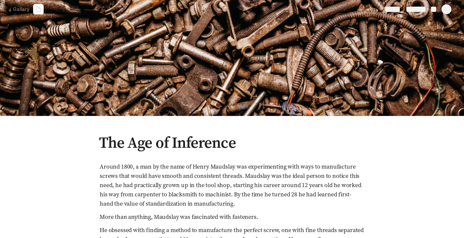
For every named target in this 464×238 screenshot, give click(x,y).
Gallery (19, 9)
